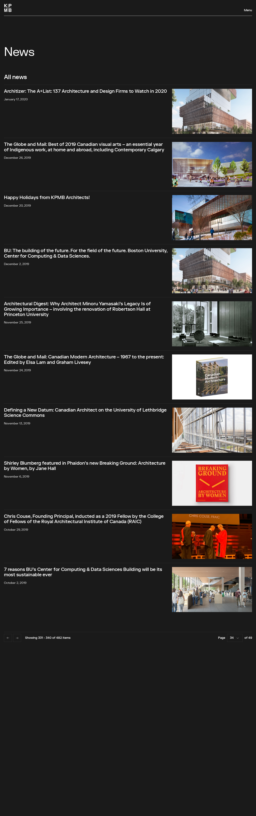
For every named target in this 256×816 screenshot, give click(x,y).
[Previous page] (8, 638)
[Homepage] (8, 8)
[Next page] (17, 638)
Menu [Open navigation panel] (248, 10)
